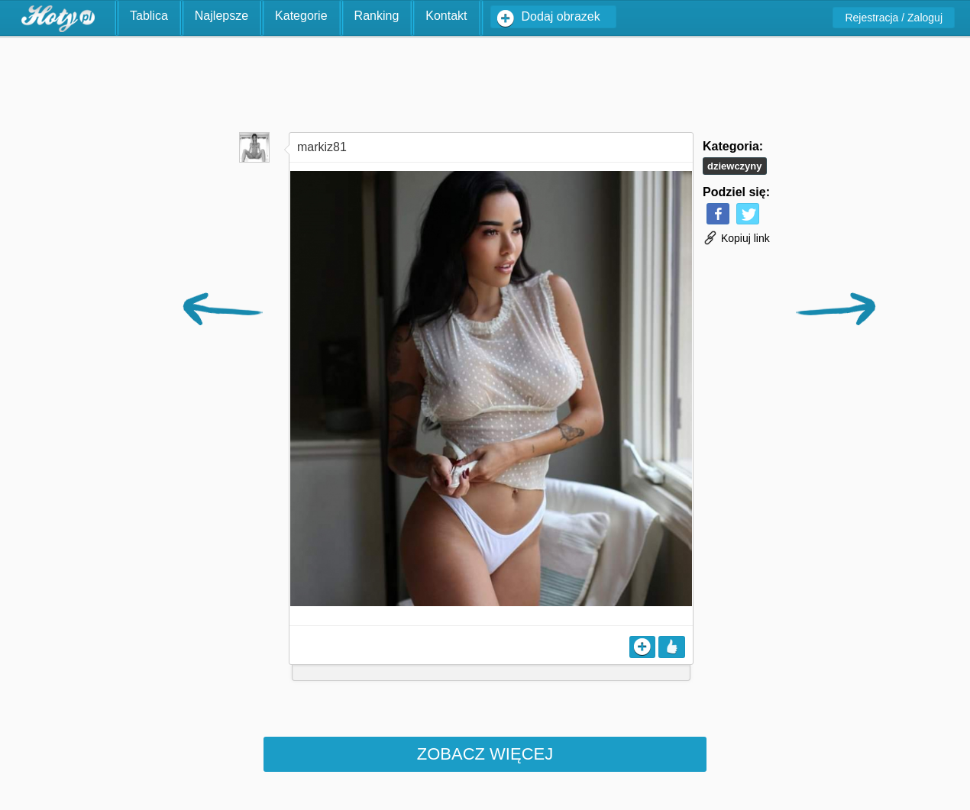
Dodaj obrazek (561, 16)
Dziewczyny (734, 166)
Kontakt (446, 15)
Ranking (376, 15)
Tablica (149, 15)
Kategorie (301, 15)
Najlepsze (221, 15)
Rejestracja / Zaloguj (894, 17)
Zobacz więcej (485, 753)
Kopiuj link (736, 238)
